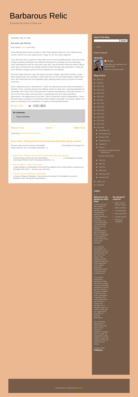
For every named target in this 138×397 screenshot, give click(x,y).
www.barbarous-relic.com (100, 232)
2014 (99, 114)
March (101, 170)
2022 (99, 86)
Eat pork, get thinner (106, 156)
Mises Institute (120, 208)
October (102, 137)
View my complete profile (114, 69)
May (101, 164)
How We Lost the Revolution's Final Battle (29, 174)
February (102, 174)
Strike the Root (121, 214)
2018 (99, 100)
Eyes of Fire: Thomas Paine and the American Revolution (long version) (46, 141)
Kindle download (99, 266)
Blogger (79, 388)
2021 (99, 90)
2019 (99, 96)
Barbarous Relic (38, 15)
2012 (99, 120)
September (103, 141)
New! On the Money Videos (120, 204)
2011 (99, 124)
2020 (99, 93)
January (102, 177)
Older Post (79, 127)
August (102, 144)
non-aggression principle (100, 313)
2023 (99, 83)
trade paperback (100, 263)
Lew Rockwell (120, 211)
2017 (99, 103)
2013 (99, 117)
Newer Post (17, 127)
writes (23, 47)
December (103, 130)
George (110, 61)
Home (48, 127)
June (101, 160)
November (103, 134)
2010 (99, 127)
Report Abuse (100, 53)
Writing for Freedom (119, 221)
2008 (99, 185)
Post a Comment (23, 117)
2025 (99, 79)
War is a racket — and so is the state (27, 165)
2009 (99, 182)
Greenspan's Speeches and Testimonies (109, 151)
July (100, 147)
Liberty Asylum (120, 217)
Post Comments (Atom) (31, 133)
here (103, 273)
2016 (99, 107)
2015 (99, 110)
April (101, 167)
